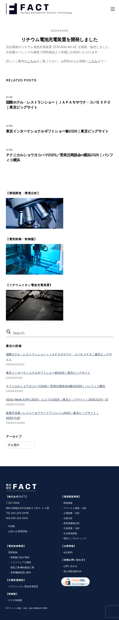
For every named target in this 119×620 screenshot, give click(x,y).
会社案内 (68, 552)
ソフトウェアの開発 (21, 562)
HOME (11, 526)
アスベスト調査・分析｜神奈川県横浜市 (25, 608)
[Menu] (113, 9)
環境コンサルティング (74, 538)
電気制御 (12, 552)
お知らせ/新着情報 (17, 531)
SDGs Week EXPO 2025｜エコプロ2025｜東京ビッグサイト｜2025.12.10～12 (57, 399)
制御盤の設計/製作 (20, 557)
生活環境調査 (70, 533)
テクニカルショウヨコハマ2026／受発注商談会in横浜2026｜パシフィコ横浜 (55, 386)
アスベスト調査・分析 (74, 508)
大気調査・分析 (71, 528)
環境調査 (68, 502)
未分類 (9, 97)
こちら (31, 61)
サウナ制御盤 (15, 600)
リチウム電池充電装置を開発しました (59, 39)
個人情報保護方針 (72, 571)
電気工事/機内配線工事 (22, 567)
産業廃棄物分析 (71, 523)
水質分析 (68, 518)
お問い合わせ (70, 566)
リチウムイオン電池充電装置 (23, 586)
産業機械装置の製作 (21, 572)
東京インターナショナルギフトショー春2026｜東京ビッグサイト (57, 131)
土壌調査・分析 (71, 513)
